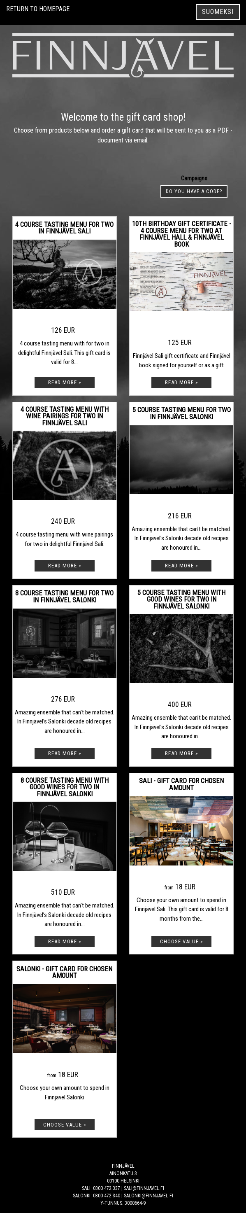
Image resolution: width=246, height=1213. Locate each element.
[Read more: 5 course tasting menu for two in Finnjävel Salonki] (181, 565)
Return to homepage (38, 9)
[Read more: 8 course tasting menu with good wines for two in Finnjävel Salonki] (64, 941)
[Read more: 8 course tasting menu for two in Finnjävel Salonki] (64, 753)
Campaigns (194, 178)
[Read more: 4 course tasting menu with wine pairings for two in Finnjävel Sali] (64, 565)
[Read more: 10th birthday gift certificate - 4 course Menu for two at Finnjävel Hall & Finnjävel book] (181, 382)
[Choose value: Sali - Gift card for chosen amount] (181, 941)
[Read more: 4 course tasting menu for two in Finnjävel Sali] (64, 382)
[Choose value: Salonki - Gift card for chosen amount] (64, 1124)
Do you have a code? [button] (194, 191)
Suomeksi (218, 12)
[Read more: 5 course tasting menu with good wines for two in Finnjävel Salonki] (181, 753)
